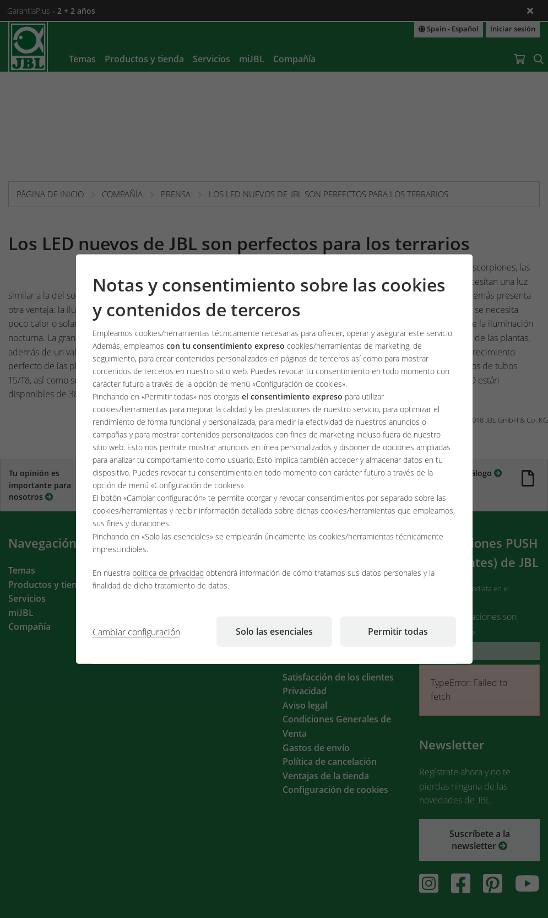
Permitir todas (398, 631)
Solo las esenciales (274, 631)
